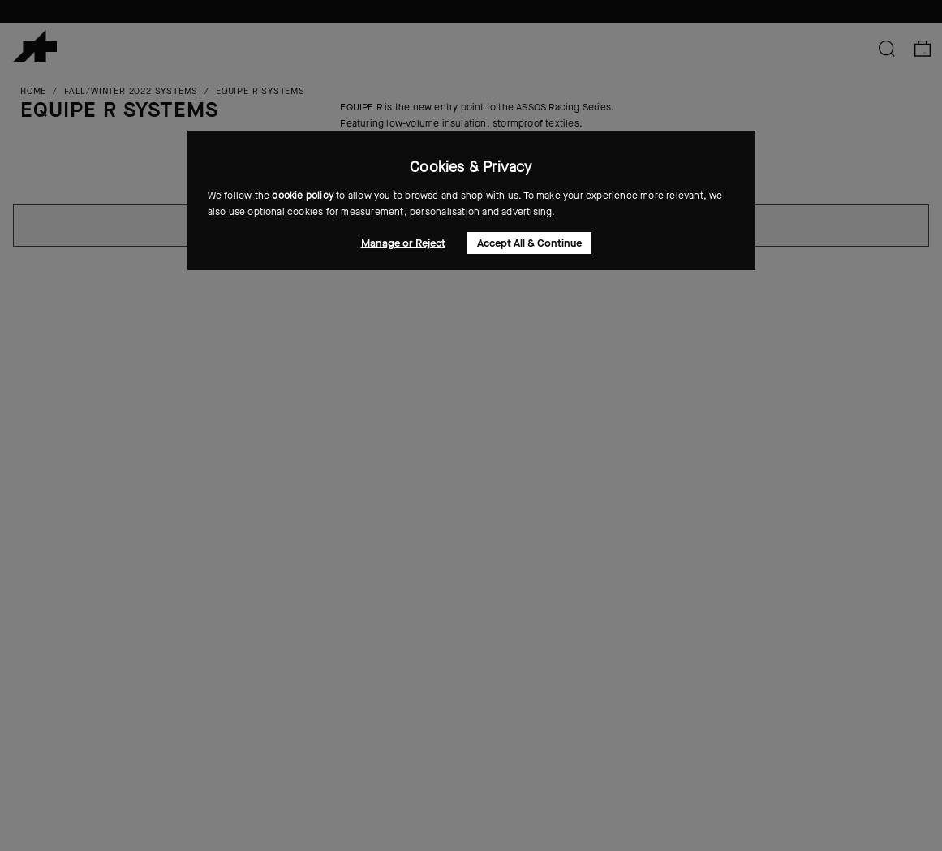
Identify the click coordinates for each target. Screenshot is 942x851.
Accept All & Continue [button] (529, 243)
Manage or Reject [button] (403, 243)
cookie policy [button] (302, 195)
